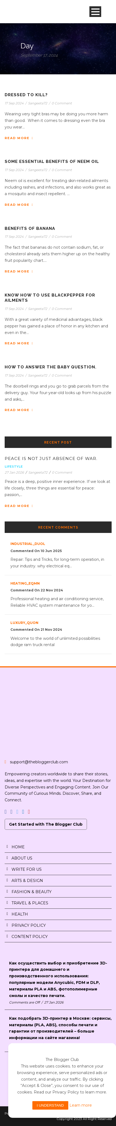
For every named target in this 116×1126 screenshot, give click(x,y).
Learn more (80, 1105)
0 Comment (62, 103)
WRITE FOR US (27, 869)
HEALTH (20, 914)
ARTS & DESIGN (27, 880)
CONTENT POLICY (30, 936)
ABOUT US (22, 858)
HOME (18, 846)
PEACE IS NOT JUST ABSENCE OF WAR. (51, 458)
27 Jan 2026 (14, 472)
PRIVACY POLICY (29, 925)
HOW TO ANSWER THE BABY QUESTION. (51, 367)
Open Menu (95, 11)
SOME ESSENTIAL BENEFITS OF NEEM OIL (52, 161)
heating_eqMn (25, 583)
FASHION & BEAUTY (32, 891)
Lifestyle (14, 466)
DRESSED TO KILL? (26, 94)
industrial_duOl (27, 544)
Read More (19, 138)
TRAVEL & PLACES (30, 903)
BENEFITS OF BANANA (30, 228)
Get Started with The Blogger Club (46, 824)
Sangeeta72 (37, 103)
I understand (50, 1105)
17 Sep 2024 (14, 103)
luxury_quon (24, 623)
